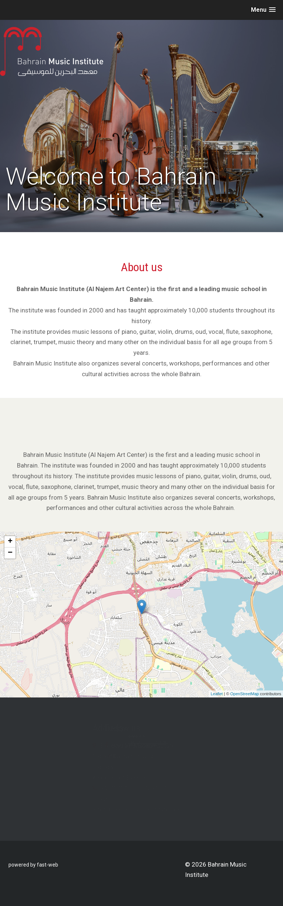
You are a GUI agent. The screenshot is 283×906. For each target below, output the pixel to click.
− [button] (10, 553)
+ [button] (10, 541)
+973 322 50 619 (94, 788)
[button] (263, 10)
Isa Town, (75, 766)
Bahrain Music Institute (174, 745)
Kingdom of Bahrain (89, 777)
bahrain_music (164, 756)
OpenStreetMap (244, 694)
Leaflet (217, 694)
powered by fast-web (33, 865)
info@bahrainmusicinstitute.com (107, 809)
